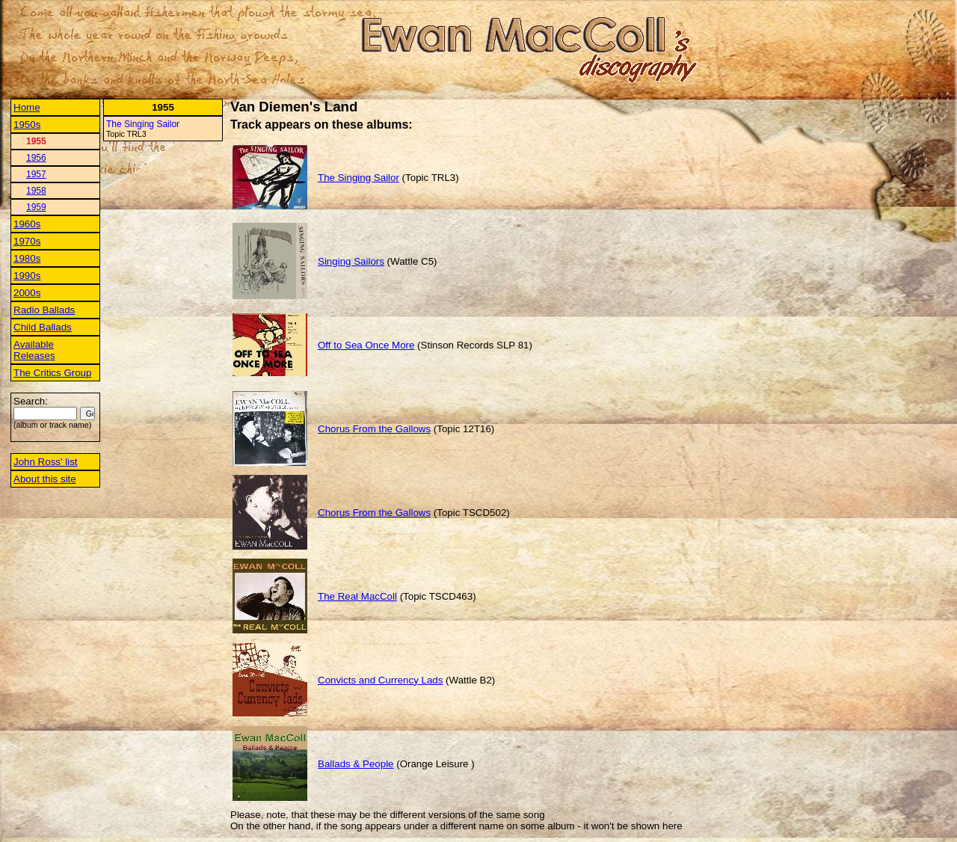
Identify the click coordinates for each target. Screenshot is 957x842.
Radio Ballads (44, 310)
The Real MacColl (357, 596)
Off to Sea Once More (366, 345)
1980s (26, 258)
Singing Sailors (351, 261)
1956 (36, 158)
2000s (26, 292)
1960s (26, 224)
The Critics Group (52, 372)
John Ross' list (45, 461)
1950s (26, 124)
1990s (26, 275)
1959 (36, 207)
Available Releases (34, 350)
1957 (36, 174)
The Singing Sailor (142, 124)
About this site (44, 479)
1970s (26, 241)
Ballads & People (356, 763)
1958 (36, 190)
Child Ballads (42, 327)
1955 (36, 141)
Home (26, 107)
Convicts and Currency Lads (380, 680)
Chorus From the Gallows (374, 428)
